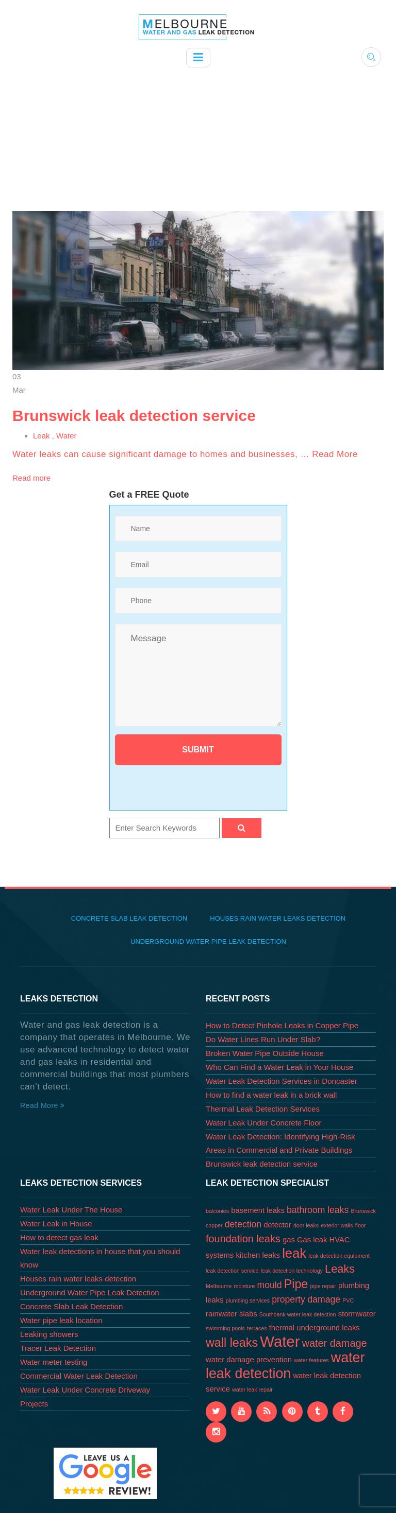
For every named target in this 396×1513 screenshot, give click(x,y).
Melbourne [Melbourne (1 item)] (219, 1286)
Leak (41, 435)
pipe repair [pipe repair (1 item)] (323, 1286)
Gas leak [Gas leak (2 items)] (312, 1240)
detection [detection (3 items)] (243, 1224)
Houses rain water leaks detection (277, 918)
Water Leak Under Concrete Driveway (85, 1389)
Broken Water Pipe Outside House (265, 1053)
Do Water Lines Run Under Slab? (263, 1039)
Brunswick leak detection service (134, 415)
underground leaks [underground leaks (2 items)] (328, 1328)
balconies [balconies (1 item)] (217, 1211)
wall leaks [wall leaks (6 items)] (232, 1342)
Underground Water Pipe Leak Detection (208, 941)
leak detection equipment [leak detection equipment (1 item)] (338, 1256)
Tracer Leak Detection (58, 1348)
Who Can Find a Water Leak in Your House (279, 1067)
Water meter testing (53, 1362)
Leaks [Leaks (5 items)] (340, 1268)
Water (66, 435)
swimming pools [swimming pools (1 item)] (225, 1328)
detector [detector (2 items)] (277, 1225)
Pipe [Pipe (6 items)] (296, 1284)
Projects (34, 1403)
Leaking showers (49, 1334)
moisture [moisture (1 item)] (244, 1286)
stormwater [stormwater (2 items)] (357, 1314)
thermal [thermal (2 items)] (281, 1328)
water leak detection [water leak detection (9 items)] (285, 1365)
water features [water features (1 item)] (311, 1360)
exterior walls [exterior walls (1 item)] (337, 1225)
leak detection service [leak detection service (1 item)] (232, 1271)
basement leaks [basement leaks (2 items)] (258, 1210)
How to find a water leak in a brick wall (271, 1094)
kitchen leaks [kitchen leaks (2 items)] (258, 1255)
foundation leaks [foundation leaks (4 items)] (243, 1238)
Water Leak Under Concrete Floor (264, 1122)
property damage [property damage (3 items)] (306, 1299)
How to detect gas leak (59, 1237)
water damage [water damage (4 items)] (334, 1343)
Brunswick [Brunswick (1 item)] (363, 1211)
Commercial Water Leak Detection (79, 1375)
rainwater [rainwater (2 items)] (221, 1314)
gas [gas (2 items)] (289, 1240)
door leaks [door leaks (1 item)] (306, 1225)
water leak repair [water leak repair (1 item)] (252, 1389)
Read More (335, 454)
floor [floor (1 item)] (360, 1225)
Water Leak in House (56, 1223)
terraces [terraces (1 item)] (257, 1328)
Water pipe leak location (61, 1320)
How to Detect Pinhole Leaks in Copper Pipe (282, 1025)
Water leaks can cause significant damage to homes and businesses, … (162, 454)
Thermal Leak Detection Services (263, 1108)
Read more (31, 477)
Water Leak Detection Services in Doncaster (281, 1081)
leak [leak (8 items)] (294, 1253)
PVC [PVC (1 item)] (348, 1300)
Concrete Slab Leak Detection (129, 918)
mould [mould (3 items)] (269, 1285)
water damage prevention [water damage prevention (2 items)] (249, 1360)
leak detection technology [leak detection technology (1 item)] (292, 1271)
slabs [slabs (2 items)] (248, 1314)
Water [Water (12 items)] (280, 1341)
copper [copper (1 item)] (214, 1225)
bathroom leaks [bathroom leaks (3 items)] (318, 1210)
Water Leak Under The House (71, 1209)
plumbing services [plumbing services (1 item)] (248, 1300)
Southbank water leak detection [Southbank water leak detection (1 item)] (297, 1314)
